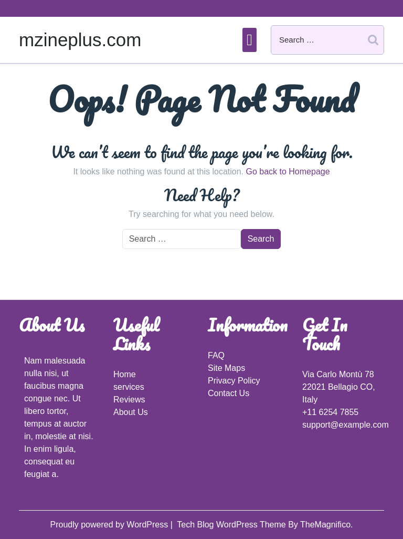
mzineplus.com (80, 39)
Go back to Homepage (288, 171)
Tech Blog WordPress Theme (232, 524)
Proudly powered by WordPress (110, 524)
